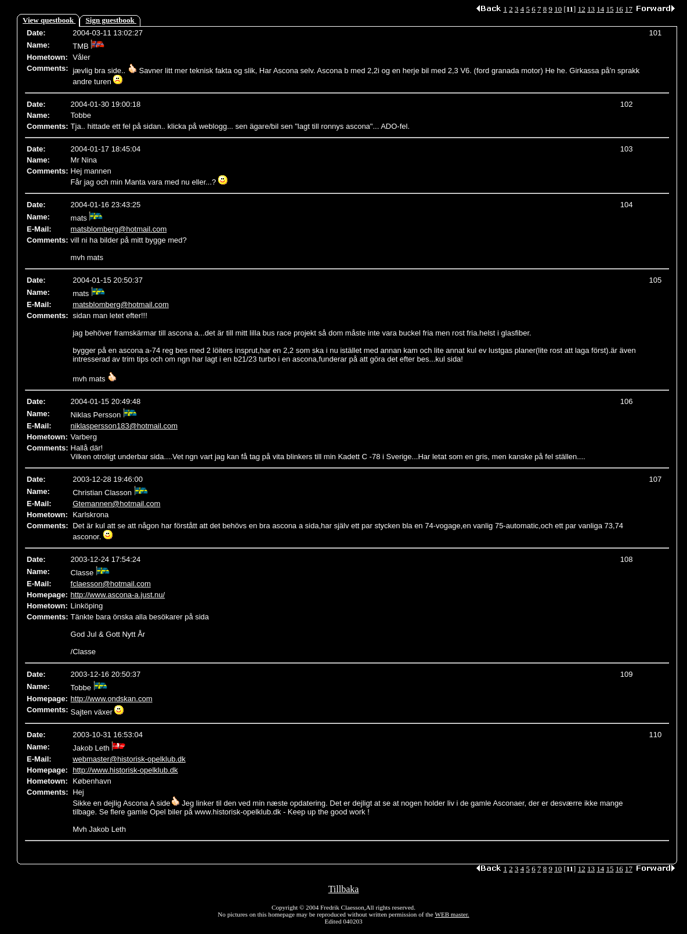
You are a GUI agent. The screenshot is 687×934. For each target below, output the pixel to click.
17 (628, 9)
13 (591, 9)
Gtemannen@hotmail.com (116, 503)
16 (619, 9)
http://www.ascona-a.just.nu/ (118, 594)
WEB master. (452, 914)
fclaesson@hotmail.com (111, 583)
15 (609, 9)
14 (600, 9)
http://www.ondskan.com (112, 698)
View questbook (49, 20)
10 (558, 9)
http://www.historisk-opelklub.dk (125, 770)
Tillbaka (343, 889)
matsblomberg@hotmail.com (119, 229)
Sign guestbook (111, 20)
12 (581, 9)
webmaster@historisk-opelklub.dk (129, 759)
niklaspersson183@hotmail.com (124, 425)
